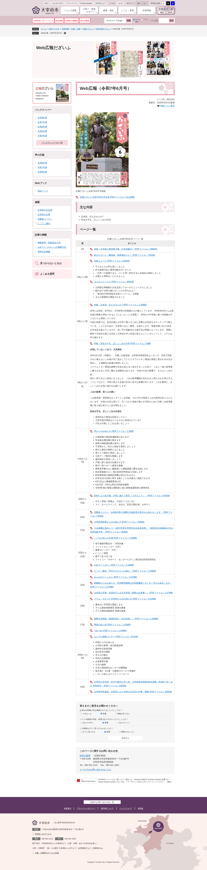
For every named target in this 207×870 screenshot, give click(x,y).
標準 (139, 3)
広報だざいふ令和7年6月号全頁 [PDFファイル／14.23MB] (107, 197)
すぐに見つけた (89, 732)
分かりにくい (124, 723)
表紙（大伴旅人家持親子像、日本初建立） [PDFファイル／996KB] (125, 249)
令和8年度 (42, 118)
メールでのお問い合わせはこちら (95, 770)
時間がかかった (127, 732)
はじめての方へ (58, 3)
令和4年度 (42, 136)
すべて (137, 20)
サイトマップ (72, 3)
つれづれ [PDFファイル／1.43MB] (110, 631)
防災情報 (59, 21)
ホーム (43, 29)
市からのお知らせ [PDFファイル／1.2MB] (114, 431)
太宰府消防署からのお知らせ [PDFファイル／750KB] (119, 522)
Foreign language (86, 3)
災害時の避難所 (71, 21)
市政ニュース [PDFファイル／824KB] (112, 261)
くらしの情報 (70, 10)
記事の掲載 (41, 234)
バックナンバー (43, 110)
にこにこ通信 (43, 223)
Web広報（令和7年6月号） (52, 33)
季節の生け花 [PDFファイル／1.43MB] (112, 625)
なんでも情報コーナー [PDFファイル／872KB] (116, 636)
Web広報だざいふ (103, 29)
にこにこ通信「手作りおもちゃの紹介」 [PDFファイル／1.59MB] (125, 571)
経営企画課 (85, 755)
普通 (104, 714)
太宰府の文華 (43, 214)
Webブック (41, 183)
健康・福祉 (108, 10)
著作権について (107, 808)
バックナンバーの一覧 (52, 143)
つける (120, 3)
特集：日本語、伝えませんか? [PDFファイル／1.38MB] (120, 305)
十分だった (87, 714)
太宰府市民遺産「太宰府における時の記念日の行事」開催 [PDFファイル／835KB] (133, 692)
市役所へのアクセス (43, 834)
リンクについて (125, 808)
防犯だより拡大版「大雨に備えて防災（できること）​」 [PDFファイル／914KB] (132, 495)
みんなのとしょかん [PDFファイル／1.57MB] (115, 577)
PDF (136, 22)
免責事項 (67, 808)
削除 (65, 33)
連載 (37, 202)
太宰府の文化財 (44, 210)
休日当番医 (84, 21)
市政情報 (146, 10)
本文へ (47, 3)
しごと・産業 (127, 10)
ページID (154, 20)
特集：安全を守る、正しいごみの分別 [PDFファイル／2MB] (122, 343)
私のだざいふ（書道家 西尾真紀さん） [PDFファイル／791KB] (124, 255)
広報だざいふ (88, 29)
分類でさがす (54, 29)
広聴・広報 (75, 29)
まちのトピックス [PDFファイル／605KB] (114, 282)
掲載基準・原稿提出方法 (49, 243)
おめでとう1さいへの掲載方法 (51, 247)
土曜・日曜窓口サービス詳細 (47, 853)
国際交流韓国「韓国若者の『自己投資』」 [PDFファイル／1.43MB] (126, 619)
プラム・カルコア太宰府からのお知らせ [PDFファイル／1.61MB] (125, 599)
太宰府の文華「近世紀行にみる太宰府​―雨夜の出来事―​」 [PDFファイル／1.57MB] (133, 593)
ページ (145, 20)
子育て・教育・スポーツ (89, 10)
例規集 (140, 808)
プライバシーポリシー (86, 808)
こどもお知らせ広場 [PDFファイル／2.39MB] (115, 538)
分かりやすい (88, 723)
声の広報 (39, 155)
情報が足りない (123, 714)
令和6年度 (42, 127)
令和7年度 (42, 122)
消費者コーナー (44, 219)
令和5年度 (42, 131)
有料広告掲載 (43, 252)
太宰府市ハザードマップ (43, 21)
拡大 (145, 3)
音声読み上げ (100, 3)
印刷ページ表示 (167, 106)
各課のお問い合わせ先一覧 (102, 802)
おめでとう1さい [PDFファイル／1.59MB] (114, 565)
